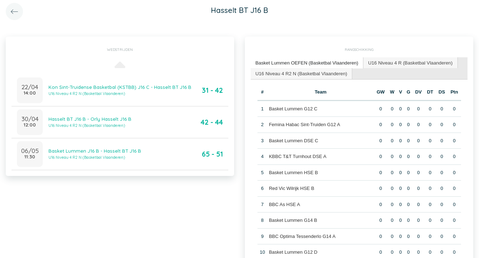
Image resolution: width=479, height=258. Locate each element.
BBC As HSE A (284, 203)
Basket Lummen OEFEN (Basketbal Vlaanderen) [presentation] (306, 62)
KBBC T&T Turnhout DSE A (297, 156)
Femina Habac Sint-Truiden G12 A (304, 124)
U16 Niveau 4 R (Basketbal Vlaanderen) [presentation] (407, 62)
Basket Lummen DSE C (293, 140)
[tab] (306, 62)
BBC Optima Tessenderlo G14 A (302, 235)
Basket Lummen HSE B (293, 172)
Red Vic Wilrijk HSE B (291, 188)
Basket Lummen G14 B (293, 220)
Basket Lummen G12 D (293, 251)
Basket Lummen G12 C (293, 108)
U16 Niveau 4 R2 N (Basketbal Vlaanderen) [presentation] (300, 73)
